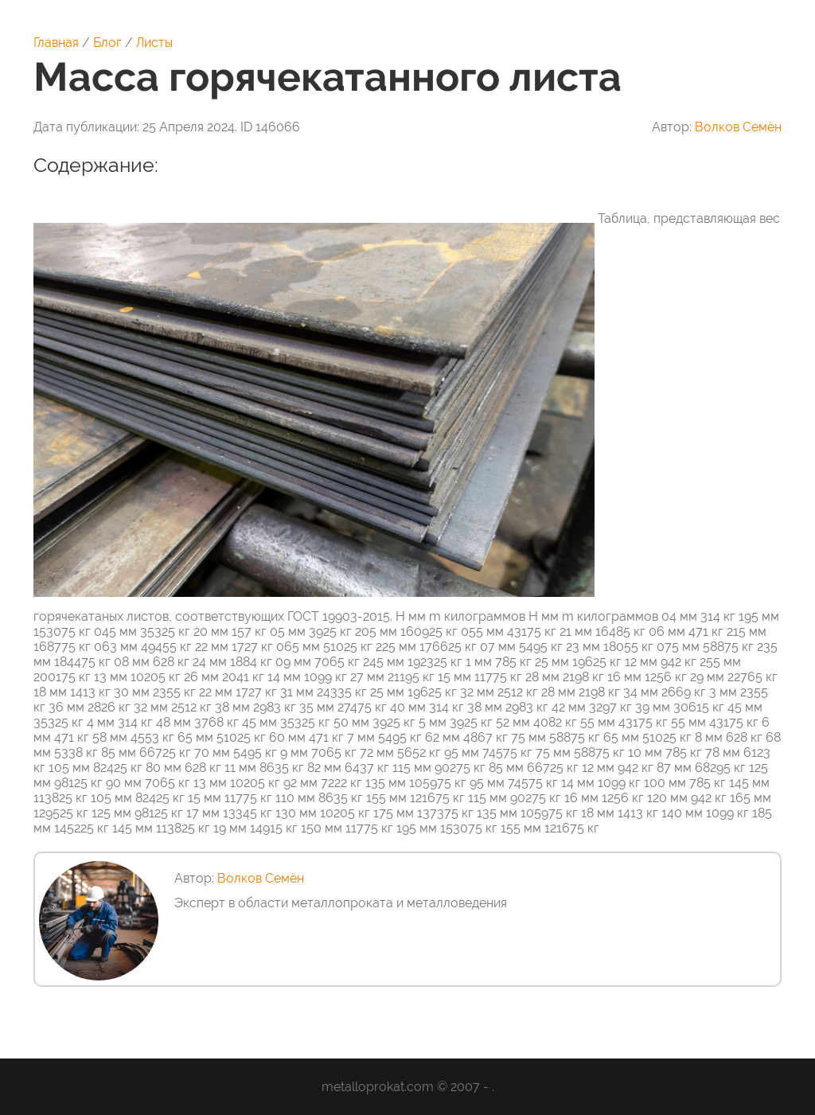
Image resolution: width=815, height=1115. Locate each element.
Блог (107, 42)
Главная (56, 42)
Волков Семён (738, 127)
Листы (154, 42)
